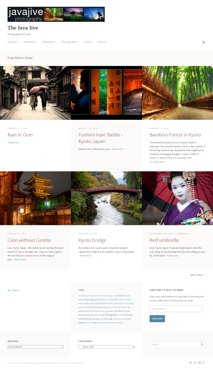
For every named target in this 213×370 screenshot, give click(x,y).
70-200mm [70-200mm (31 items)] (102, 296)
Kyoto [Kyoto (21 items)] (101, 311)
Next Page (198, 275)
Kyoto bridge (92, 240)
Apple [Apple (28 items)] (110, 296)
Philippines (48, 42)
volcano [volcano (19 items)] (119, 323)
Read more (13, 142)
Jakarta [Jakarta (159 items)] (81, 311)
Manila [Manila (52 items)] (121, 311)
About (102, 42)
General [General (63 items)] (87, 307)
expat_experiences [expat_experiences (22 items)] (121, 303)
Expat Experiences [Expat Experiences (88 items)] (103, 303)
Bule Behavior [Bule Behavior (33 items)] (102, 300)
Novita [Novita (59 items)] (81, 315)
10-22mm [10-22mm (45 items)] (82, 296)
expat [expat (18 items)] (92, 303)
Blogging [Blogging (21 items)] (92, 300)
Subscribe (157, 318)
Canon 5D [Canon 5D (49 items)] (113, 300)
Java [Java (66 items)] (93, 311)
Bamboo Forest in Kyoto (175, 135)
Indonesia (29, 42)
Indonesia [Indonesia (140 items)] (97, 307)
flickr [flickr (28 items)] (132, 303)
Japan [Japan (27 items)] (88, 311)
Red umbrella (164, 240)
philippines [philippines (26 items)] (89, 315)
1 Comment (182, 234)
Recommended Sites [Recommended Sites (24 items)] (122, 319)
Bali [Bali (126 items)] (119, 295)
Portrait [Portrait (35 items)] (121, 315)
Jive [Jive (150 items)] (97, 311)
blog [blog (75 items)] (86, 299)
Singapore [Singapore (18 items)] (82, 323)
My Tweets (13, 290)
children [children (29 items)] (121, 300)
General (12, 42)
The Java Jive (23, 28)
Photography (69, 42)
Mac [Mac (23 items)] (116, 311)
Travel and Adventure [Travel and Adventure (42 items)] (106, 323)
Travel (87, 42)
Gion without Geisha (29, 240)
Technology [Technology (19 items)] (92, 323)
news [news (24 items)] (127, 311)
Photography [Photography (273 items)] (111, 314)
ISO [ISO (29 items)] (129, 307)
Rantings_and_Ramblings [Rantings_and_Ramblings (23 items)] (102, 319)
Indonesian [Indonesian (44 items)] (107, 307)
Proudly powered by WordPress (40, 363)
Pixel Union (77, 363)
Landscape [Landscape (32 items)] (109, 311)
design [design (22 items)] (86, 303)
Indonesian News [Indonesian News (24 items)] (119, 307)
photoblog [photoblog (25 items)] (99, 315)
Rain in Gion (20, 135)
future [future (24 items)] (81, 307)
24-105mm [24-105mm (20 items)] (91, 296)
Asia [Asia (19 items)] (115, 296)
